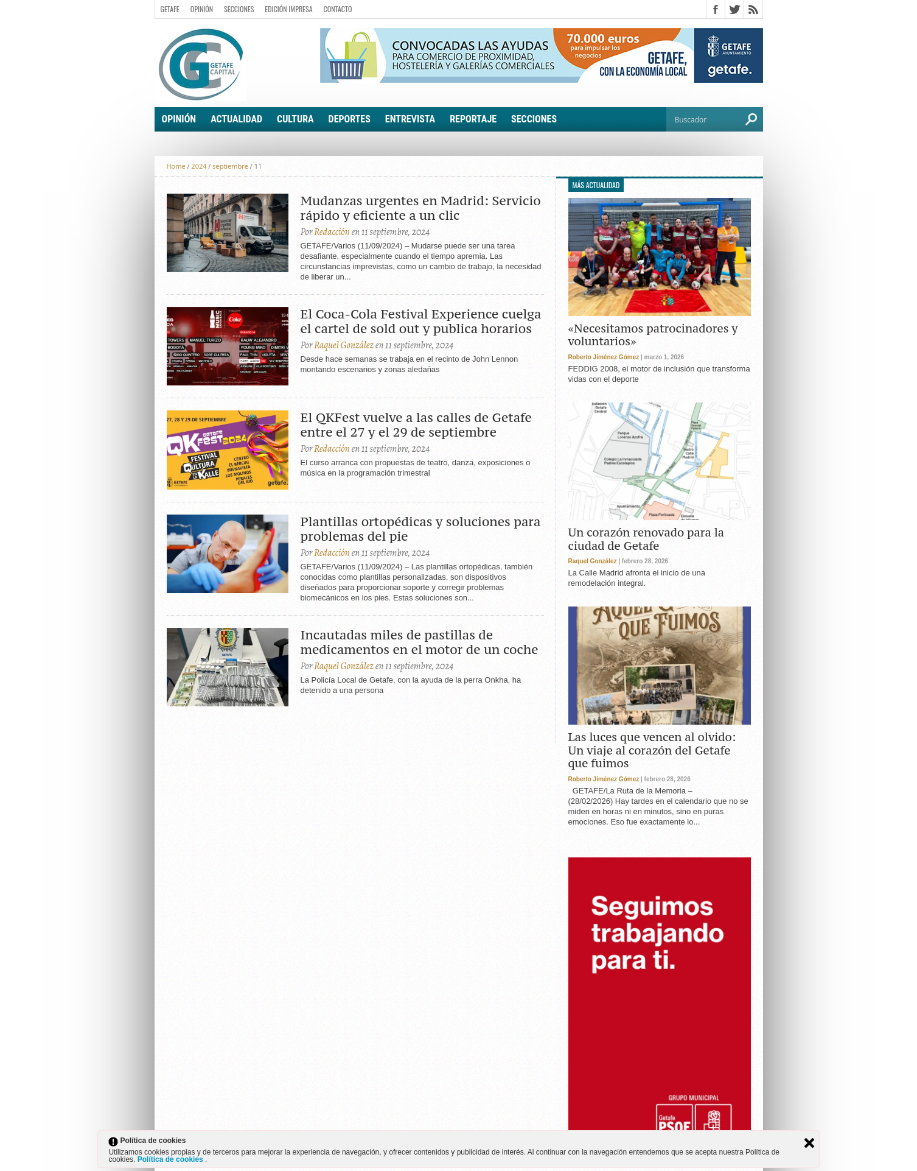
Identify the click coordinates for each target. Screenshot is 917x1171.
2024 (198, 166)
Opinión (201, 9)
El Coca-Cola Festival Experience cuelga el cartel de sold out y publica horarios (421, 321)
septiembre (230, 166)
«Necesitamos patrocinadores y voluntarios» (653, 335)
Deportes (350, 119)
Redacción (332, 232)
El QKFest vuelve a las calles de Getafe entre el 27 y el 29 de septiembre (416, 425)
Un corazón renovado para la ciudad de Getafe (646, 539)
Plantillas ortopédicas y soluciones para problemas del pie (421, 529)
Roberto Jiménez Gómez (604, 357)
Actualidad (236, 119)
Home (176, 166)
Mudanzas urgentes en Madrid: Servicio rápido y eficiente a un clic (421, 208)
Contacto (338, 9)
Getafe (170, 9)
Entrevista (410, 119)
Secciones (239, 9)
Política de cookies (171, 1159)
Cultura (295, 119)
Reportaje (473, 119)
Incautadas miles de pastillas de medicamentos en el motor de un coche (420, 642)
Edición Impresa (288, 9)
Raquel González (344, 345)
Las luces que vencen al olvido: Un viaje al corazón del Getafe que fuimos (652, 750)
